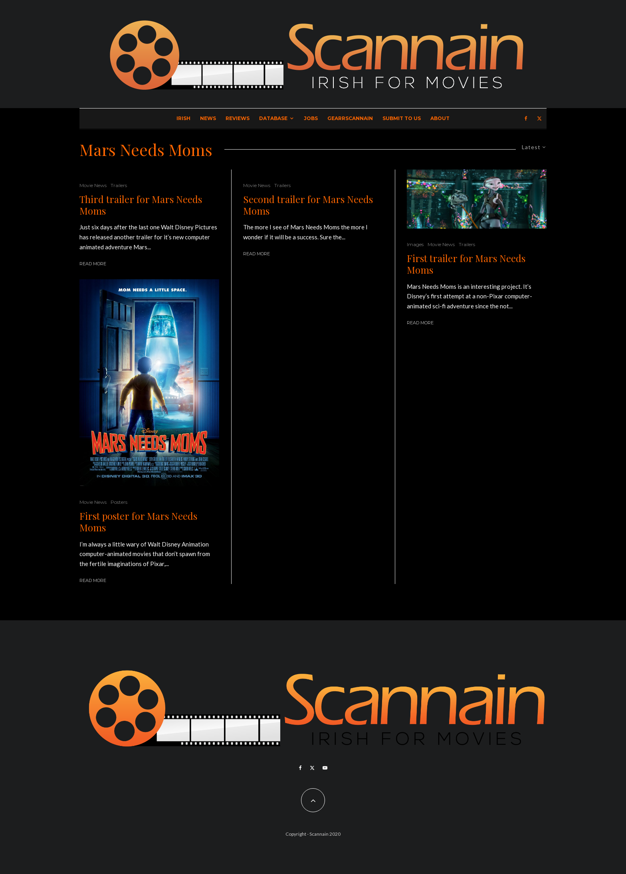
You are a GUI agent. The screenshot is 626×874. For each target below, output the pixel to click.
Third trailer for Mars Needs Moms (140, 205)
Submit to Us (401, 118)
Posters (119, 502)
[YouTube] (325, 767)
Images (415, 244)
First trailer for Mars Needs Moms (466, 264)
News (208, 118)
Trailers (119, 185)
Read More (92, 263)
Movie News (93, 185)
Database (273, 118)
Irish (183, 118)
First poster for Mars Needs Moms (138, 521)
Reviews (238, 118)
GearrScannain (350, 118)
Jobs (311, 118)
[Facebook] (526, 118)
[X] (539, 118)
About (440, 118)
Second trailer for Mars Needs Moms (308, 205)
